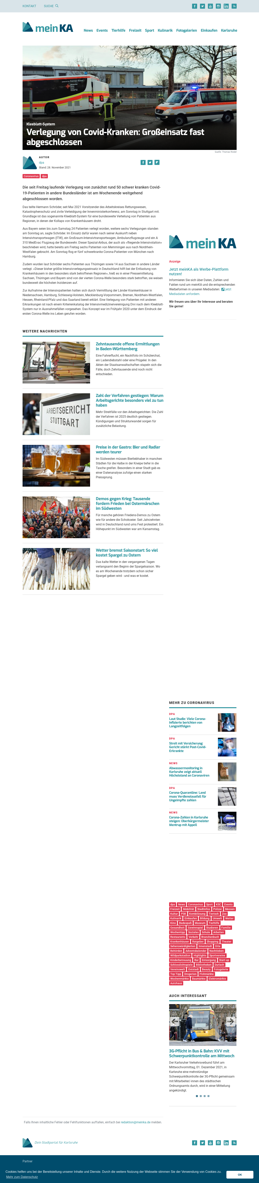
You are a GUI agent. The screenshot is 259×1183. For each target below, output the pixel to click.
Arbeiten (218, 932)
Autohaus (176, 983)
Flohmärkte (207, 974)
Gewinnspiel (195, 927)
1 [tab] (197, 1096)
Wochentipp (177, 932)
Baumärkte (199, 978)
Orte (217, 946)
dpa (41, 162)
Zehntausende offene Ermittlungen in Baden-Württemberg (127, 347)
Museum (200, 923)
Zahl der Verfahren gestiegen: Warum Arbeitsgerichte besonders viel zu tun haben (129, 400)
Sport (149, 30)
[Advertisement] (203, 190)
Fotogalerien (186, 30)
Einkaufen (209, 30)
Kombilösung (197, 913)
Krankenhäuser (179, 941)
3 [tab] (205, 1096)
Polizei (217, 909)
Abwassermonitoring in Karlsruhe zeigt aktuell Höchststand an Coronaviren (189, 772)
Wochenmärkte (179, 978)
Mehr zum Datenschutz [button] (22, 1177)
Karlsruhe (229, 30)
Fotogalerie (221, 969)
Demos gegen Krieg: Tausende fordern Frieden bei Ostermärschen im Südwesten (127, 503)
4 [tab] (208, 1096)
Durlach (219, 964)
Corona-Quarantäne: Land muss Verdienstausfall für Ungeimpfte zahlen (187, 796)
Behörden (176, 950)
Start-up (224, 960)
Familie (226, 927)
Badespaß (185, 923)
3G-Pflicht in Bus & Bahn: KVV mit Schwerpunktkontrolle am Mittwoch (201, 1054)
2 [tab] (201, 1096)
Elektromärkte (217, 978)
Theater (226, 941)
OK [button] (240, 1174)
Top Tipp (175, 974)
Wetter (229, 918)
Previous (174, 1021)
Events (102, 30)
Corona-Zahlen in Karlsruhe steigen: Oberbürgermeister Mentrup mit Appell (189, 821)
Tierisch (214, 913)
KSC (218, 904)
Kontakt (29, 6)
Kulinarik (165, 30)
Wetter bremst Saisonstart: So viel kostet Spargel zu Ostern (127, 553)
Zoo (224, 913)
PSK (183, 913)
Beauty (206, 969)
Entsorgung (209, 960)
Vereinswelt (177, 969)
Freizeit (135, 30)
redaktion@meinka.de (135, 1122)
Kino (173, 923)
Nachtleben (216, 950)
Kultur (174, 913)
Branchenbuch (210, 936)
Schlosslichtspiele (181, 964)
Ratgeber (198, 941)
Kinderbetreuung (180, 960)
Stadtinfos (203, 909)
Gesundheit (177, 927)
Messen (230, 909)
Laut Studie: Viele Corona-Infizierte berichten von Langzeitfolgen (187, 722)
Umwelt (217, 918)
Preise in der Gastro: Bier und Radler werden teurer (128, 450)
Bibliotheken (204, 964)
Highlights (200, 955)
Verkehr (193, 936)
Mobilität (188, 909)
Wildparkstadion (180, 955)
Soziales (193, 932)
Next (230, 1021)
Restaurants (177, 936)
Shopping (212, 941)
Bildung (204, 918)
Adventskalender (196, 950)
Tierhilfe (118, 30)
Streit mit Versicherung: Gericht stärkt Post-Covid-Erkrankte (187, 747)
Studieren (212, 927)
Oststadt (193, 969)
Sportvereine (217, 955)
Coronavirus (31, 176)
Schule (206, 932)
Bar (196, 960)
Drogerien (190, 974)
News (88, 30)
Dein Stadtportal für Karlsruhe (50, 1143)
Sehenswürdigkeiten (182, 946)
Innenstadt (205, 946)
